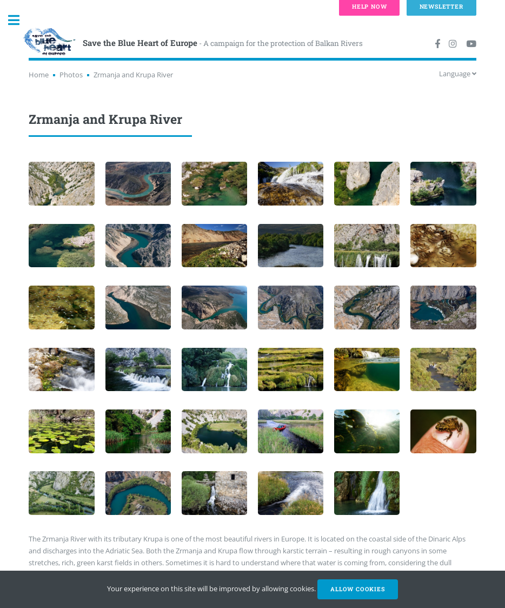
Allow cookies (357, 589)
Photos (71, 75)
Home (39, 75)
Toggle (19, 20)
